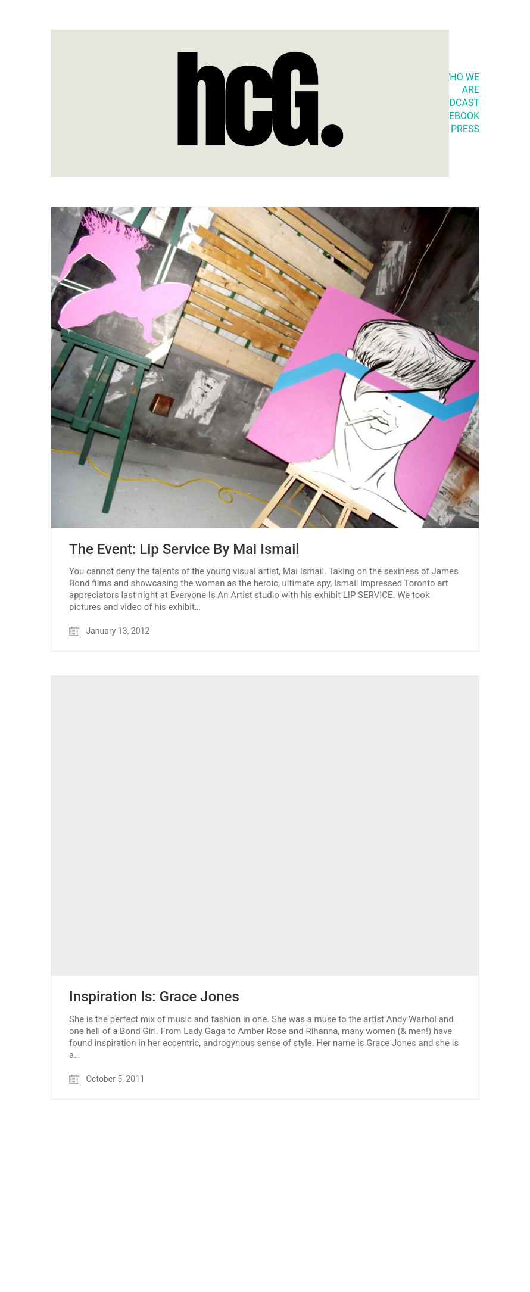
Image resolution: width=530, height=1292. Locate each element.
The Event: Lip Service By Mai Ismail (184, 549)
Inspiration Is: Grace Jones (154, 996)
